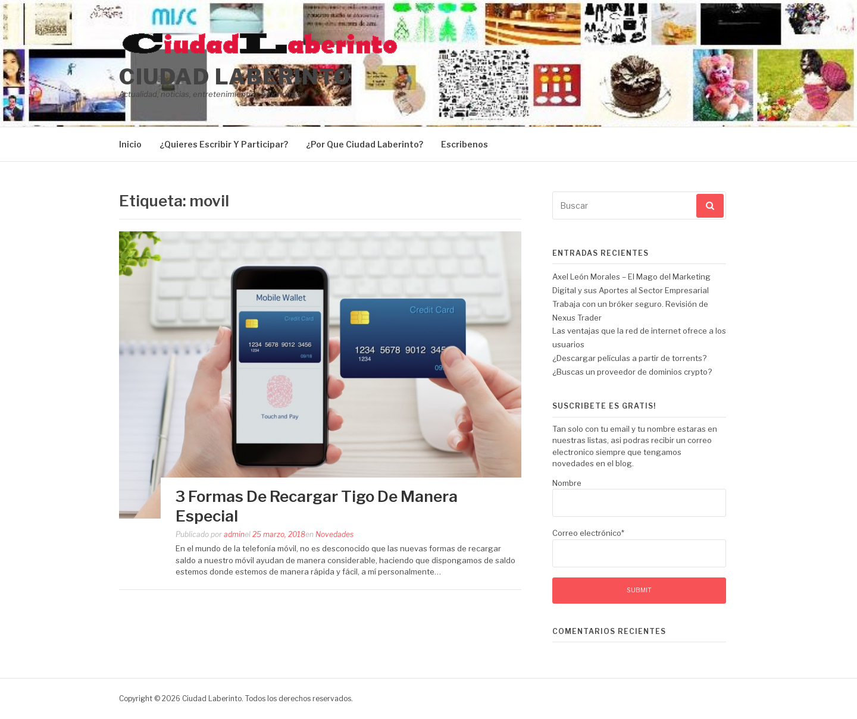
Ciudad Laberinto (235, 77)
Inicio (130, 144)
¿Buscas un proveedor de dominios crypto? (632, 371)
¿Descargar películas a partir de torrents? (629, 358)
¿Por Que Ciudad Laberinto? (364, 144)
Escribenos (464, 144)
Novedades (334, 534)
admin (234, 534)
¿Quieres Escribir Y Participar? (223, 144)
